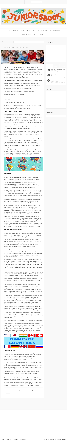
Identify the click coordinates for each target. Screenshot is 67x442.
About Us (9, 439)
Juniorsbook (11, 47)
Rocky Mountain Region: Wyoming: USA (57, 80)
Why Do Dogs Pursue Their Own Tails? (58, 70)
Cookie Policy (23, 439)
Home (5, 41)
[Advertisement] (17, 402)
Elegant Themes (52, 439)
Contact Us (15, 439)
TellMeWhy (10, 41)
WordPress (64, 439)
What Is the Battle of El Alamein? (56, 75)
